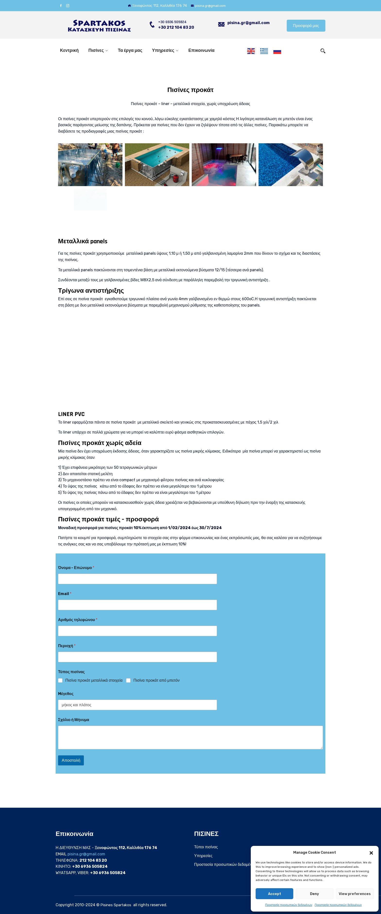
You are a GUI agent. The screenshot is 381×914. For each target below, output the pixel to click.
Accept (274, 894)
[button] (371, 852)
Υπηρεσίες (163, 50)
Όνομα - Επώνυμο (76, 567)
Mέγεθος (65, 693)
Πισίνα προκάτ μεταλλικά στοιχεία (93, 680)
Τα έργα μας (130, 50)
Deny (314, 894)
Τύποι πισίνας (206, 847)
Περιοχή (67, 645)
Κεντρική (69, 50)
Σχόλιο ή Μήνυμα (73, 719)
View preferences (355, 894)
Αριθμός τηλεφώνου (77, 619)
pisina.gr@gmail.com (210, 5)
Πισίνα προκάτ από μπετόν (156, 680)
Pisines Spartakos (116, 905)
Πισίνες (96, 50)
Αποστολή (71, 760)
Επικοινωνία (201, 50)
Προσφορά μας (306, 25)
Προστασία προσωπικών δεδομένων (288, 905)
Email (64, 593)
